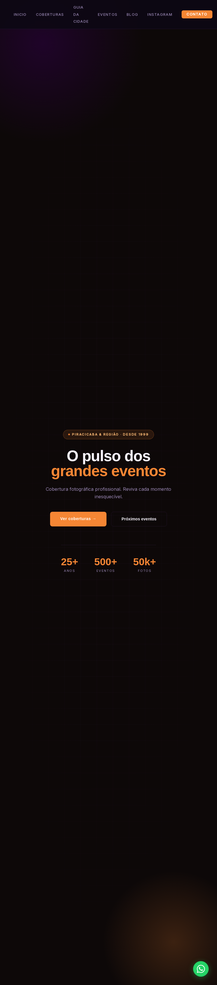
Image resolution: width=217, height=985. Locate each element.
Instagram (159, 14)
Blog (132, 14)
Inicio (20, 14)
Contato (196, 14)
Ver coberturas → (78, 518)
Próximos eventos (138, 519)
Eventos (107, 14)
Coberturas (50, 14)
